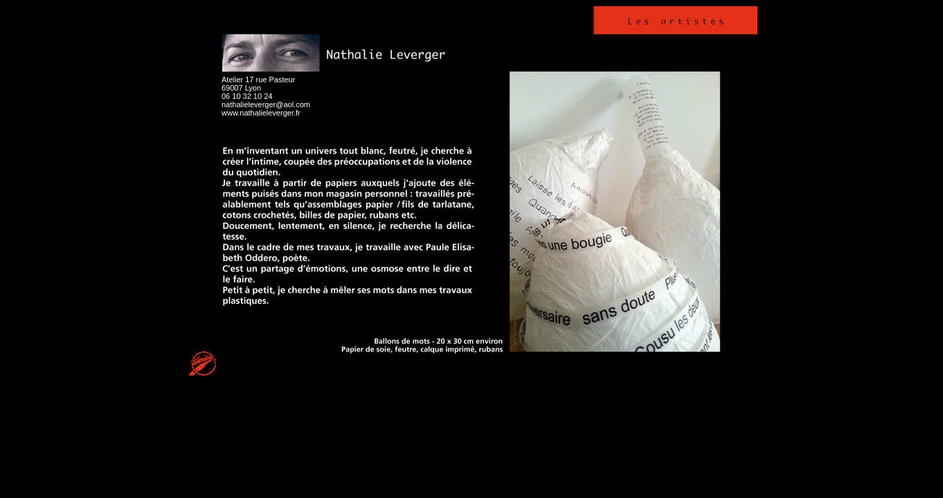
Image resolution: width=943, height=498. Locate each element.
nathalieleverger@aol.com (266, 104)
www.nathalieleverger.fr (261, 113)
